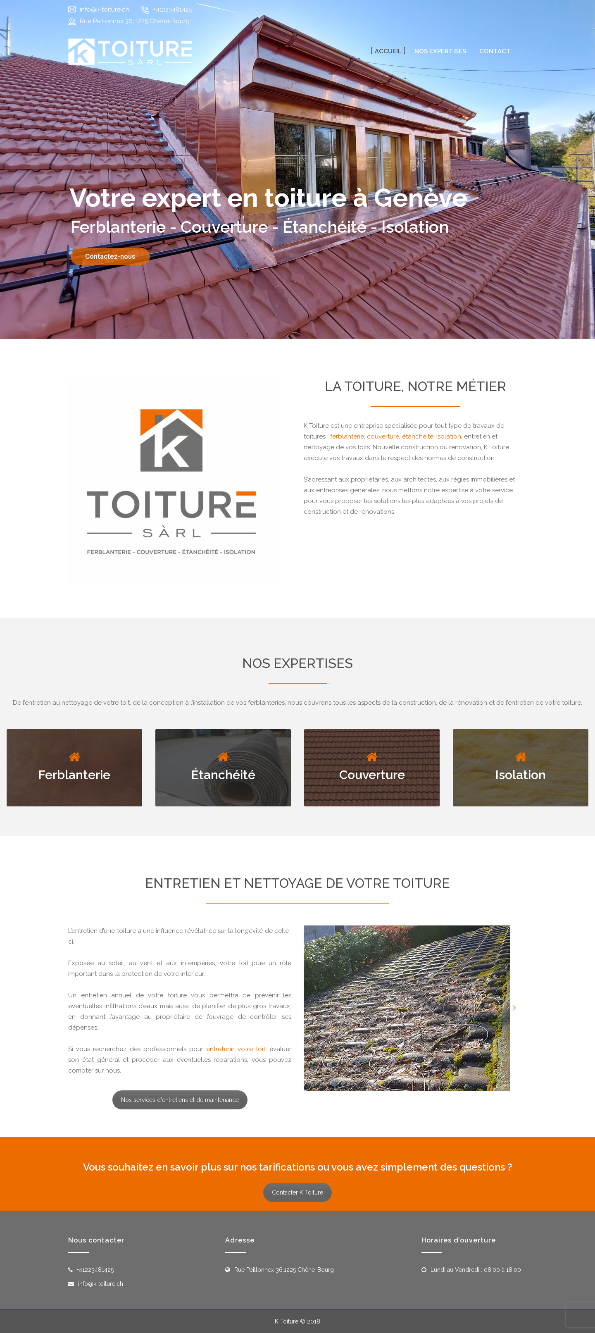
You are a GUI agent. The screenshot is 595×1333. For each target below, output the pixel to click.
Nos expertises (440, 51)
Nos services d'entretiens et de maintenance (180, 1100)
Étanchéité (223, 775)
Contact (495, 51)
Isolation (520, 775)
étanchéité (417, 436)
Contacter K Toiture (297, 1192)
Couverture (372, 775)
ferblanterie (347, 436)
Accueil (388, 51)
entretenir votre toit (235, 1049)
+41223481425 (172, 9)
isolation (448, 436)
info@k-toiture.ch (104, 9)
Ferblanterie (74, 775)
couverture (383, 436)
